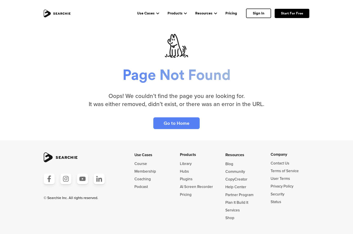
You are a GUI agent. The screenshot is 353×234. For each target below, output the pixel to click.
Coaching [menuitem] (142, 179)
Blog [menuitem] (229, 164)
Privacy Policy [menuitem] (282, 186)
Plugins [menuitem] (186, 179)
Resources (204, 13)
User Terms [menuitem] (280, 178)
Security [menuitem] (277, 194)
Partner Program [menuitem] (239, 195)
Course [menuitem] (140, 164)
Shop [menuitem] (229, 218)
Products (175, 13)
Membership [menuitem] (145, 171)
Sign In (258, 13)
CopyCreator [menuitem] (236, 179)
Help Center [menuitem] (235, 187)
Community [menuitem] (235, 171)
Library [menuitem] (186, 164)
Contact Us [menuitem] (280, 163)
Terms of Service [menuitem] (285, 171)
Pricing (231, 13)
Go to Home (176, 123)
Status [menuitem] (276, 202)
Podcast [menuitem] (141, 187)
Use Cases (146, 13)
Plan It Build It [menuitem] (236, 202)
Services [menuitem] (232, 210)
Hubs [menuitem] (184, 171)
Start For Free (292, 13)
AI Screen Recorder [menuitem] (196, 187)
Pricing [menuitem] (186, 194)
